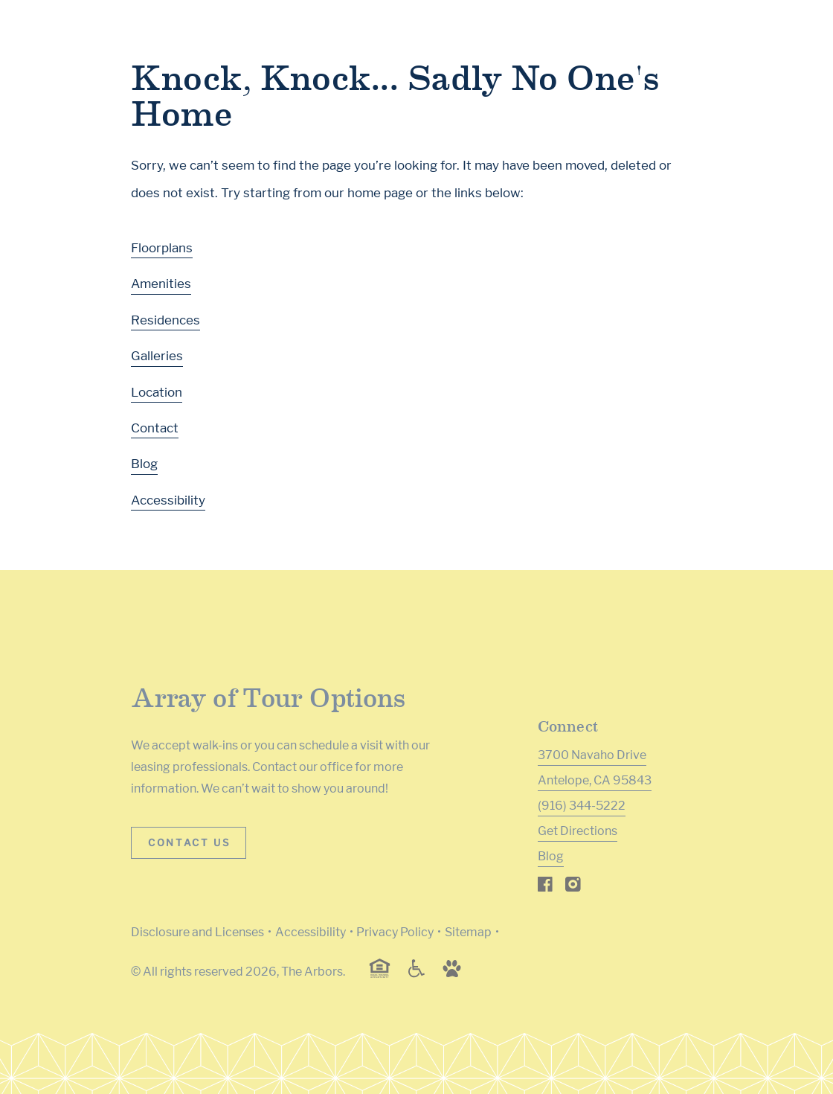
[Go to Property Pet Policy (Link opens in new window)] (452, 974)
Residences (165, 320)
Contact (154, 427)
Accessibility (168, 500)
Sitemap (468, 932)
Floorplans (162, 247)
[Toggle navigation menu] (788, 41)
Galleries (157, 355)
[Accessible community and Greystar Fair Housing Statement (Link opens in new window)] (416, 974)
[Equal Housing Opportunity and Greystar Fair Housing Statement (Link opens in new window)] (379, 975)
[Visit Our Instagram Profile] (573, 887)
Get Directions (577, 831)
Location (156, 392)
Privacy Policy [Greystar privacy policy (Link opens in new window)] (395, 932)
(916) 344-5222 (581, 806)
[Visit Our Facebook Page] (545, 887)
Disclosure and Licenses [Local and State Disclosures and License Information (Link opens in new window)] (197, 932)
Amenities (161, 283)
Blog (144, 463)
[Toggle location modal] (46, 1047)
